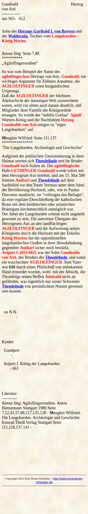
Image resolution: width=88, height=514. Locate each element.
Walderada (18, 36)
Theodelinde (46, 161)
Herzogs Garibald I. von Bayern (46, 31)
